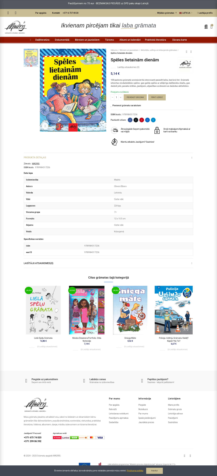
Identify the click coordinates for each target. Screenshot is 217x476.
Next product (191, 51)
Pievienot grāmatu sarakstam (126, 105)
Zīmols (27, 163)
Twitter (135, 120)
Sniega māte (130, 338)
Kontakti (56, 13)
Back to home (187, 51)
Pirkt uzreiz (157, 97)
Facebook (130, 120)
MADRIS (36, 163)
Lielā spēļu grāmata (43, 338)
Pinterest (141, 120)
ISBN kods (29, 167)
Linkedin (147, 120)
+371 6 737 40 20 (70, 13)
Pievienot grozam (135, 97)
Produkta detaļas (35, 157)
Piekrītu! (154, 471)
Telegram (153, 120)
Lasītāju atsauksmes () (128, 67)
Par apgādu (40, 13)
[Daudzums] (116, 97)
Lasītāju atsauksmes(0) (39, 263)
